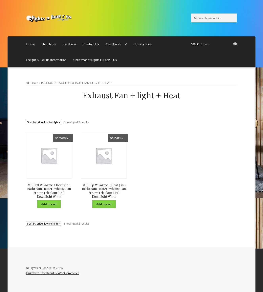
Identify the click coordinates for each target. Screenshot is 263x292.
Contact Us (91, 44)
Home (30, 44)
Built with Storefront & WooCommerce (52, 273)
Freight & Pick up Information (46, 59)
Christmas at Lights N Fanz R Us (95, 59)
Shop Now (49, 44)
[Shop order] (43, 122)
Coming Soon (143, 44)
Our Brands (113, 44)
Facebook (70, 44)
